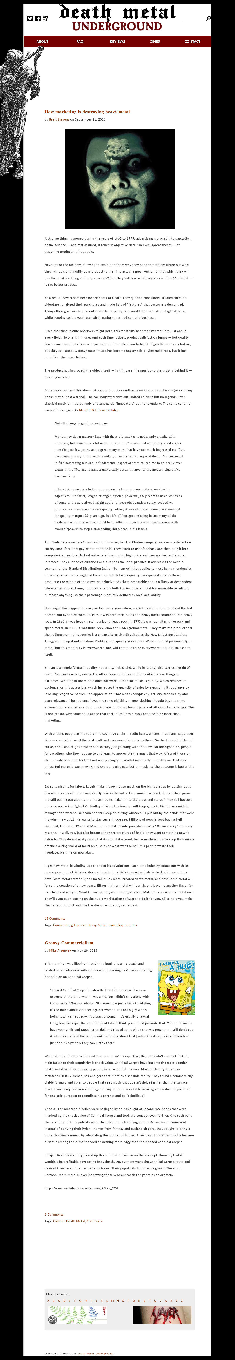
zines (155, 41)
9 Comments (54, 1215)
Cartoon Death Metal (69, 1221)
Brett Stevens (59, 119)
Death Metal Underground (95, 1353)
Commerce (61, 925)
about (42, 41)
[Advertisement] (122, 78)
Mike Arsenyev (60, 950)
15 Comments (55, 919)
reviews (117, 41)
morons (131, 925)
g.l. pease (78, 925)
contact (192, 41)
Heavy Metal (97, 925)
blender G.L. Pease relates (99, 410)
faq (80, 41)
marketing (116, 925)
